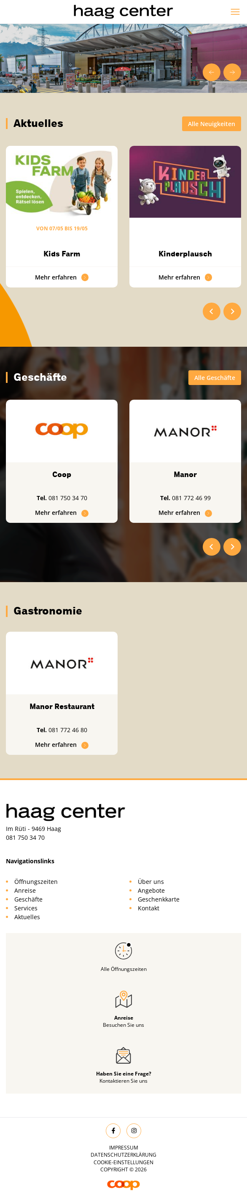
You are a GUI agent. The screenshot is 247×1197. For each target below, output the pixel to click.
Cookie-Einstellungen (123, 1162)
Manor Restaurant (62, 706)
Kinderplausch (185, 254)
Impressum (123, 1147)
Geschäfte (28, 899)
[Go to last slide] (211, 72)
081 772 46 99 (191, 498)
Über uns (151, 882)
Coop (61, 474)
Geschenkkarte (159, 899)
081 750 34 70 (67, 498)
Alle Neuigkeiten (211, 124)
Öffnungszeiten (36, 882)
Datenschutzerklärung (123, 1154)
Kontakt (148, 908)
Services (26, 908)
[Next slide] (232, 72)
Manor (185, 474)
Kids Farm (62, 254)
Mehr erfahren (62, 277)
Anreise (25, 890)
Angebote (151, 890)
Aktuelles (27, 917)
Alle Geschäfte (214, 378)
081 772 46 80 (67, 730)
